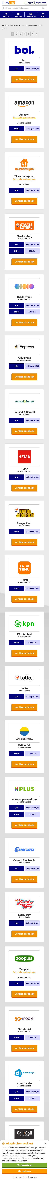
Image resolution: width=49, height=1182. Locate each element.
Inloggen (29, 3)
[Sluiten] (45, 1143)
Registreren (41, 3)
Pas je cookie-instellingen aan (25, 1177)
